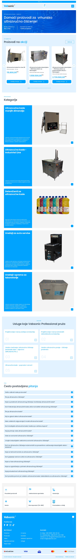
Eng (41, 1)
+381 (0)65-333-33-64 (52, 533)
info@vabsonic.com (50, 539)
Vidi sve (69, 42)
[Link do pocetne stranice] (9, 6)
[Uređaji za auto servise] (53, 248)
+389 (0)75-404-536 (57, 535)
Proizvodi (6, 536)
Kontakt (23, 536)
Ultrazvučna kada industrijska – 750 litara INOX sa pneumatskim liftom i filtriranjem (61, 70)
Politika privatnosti (69, 556)
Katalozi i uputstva (26, 538)
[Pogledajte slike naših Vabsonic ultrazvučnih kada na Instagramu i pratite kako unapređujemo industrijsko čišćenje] (10, 525)
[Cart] (44, 6)
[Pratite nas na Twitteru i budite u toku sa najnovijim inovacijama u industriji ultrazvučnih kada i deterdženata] (7, 525)
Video (5, 538)
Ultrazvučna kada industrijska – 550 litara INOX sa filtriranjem (39, 69)
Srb (39, 1)
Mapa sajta (7, 544)
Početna (6, 533)
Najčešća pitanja (9, 541)
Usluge (23, 541)
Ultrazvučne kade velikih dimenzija (37, 72)
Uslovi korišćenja (59, 556)
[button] (73, 65)
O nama (23, 533)
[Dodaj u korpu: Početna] (16, 81)
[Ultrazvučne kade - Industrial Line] (53, 165)
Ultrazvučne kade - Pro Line (12, 69)
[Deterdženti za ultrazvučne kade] (53, 206)
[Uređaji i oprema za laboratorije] (53, 290)
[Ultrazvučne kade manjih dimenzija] (53, 123)
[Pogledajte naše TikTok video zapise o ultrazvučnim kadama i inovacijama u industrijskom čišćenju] (13, 525)
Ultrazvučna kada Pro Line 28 (16, 67)
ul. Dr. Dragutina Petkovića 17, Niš (55, 537)
